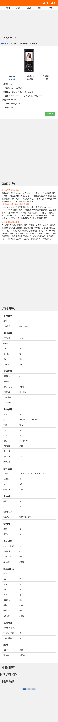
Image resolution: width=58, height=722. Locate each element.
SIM (4, 430)
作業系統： (6, 84)
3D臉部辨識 (8, 638)
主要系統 (6, 338)
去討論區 (50, 113)
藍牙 (5, 579)
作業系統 (6, 376)
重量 (5, 425)
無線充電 (6, 456)
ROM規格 (7, 402)
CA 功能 (6, 364)
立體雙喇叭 (7, 551)
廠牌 (5, 321)
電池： (7, 103)
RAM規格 (7, 397)
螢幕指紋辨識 (8, 633)
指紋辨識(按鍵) (9, 627)
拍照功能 (6, 517)
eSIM (5, 435)
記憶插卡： (6, 99)
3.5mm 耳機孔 (9, 546)
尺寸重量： (6, 92)
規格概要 (4, 43)
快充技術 (6, 451)
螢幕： (7, 96)
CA (4, 359)
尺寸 (5, 419)
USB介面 (6, 600)
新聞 (8, 7)
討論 (29, 7)
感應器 (6, 650)
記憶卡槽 (6, 610)
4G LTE (6, 343)
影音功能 (6, 562)
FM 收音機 (7, 556)
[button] (44, 3)
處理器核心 (7, 386)
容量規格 (6, 392)
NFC (5, 589)
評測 (18, 7)
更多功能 (6, 616)
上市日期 (6, 326)
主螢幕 (6, 473)
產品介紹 (14, 43)
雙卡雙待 (6, 354)
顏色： (7, 107)
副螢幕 (6, 479)
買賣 (50, 7)
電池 (5, 440)
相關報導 (34, 43)
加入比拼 (12, 79)
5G (4, 348)
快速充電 (6, 446)
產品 (40, 7)
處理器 (6, 381)
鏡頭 (5, 501)
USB (5, 595)
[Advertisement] (29, 21)
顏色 (5, 414)
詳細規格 (24, 43)
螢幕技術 (6, 489)
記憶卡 (6, 605)
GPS (5, 584)
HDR (5, 484)
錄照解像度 (7, 511)
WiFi (5, 573)
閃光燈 (6, 506)
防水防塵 (6, 461)
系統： (7, 88)
